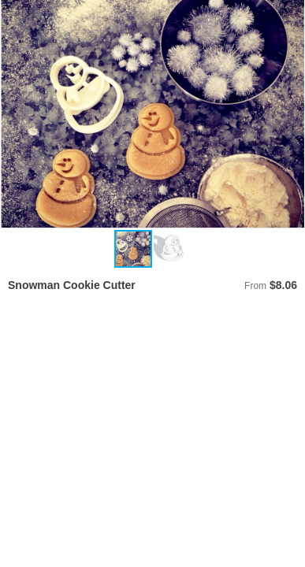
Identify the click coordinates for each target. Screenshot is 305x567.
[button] (290, 114)
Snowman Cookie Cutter (72, 285)
